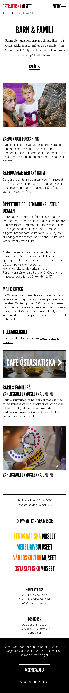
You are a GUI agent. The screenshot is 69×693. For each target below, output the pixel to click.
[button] (34, 670)
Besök (16, 13)
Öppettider (34, 632)
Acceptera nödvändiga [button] (34, 681)
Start (6, 13)
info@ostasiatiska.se (34, 603)
